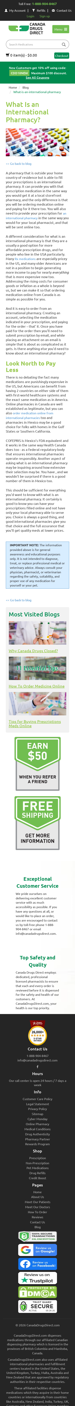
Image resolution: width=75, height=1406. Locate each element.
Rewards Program (37, 1144)
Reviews (37, 1217)
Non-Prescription (37, 1163)
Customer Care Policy (37, 1099)
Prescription (37, 1158)
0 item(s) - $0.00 (21, 55)
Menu (60, 29)
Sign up (45, 16)
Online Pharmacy (37, 1124)
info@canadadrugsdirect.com (37, 1060)
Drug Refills (37, 1173)
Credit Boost (37, 1178)
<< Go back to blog (18, 163)
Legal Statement (37, 1104)
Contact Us (62, 10)
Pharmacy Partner (37, 1139)
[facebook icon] (37, 1066)
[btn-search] (64, 45)
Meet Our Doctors (37, 1207)
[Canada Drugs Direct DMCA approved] (37, 1293)
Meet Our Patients (37, 1202)
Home (13, 87)
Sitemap (37, 1114)
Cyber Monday (37, 1119)
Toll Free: (37, 4)
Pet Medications (38, 1168)
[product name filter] (38, 44)
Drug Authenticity (37, 1134)
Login (30, 16)
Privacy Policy (37, 1109)
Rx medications (25, 259)
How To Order (37, 1212)
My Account (15, 10)
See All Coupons (37, 77)
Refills (38, 10)
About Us (37, 1197)
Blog (25, 87)
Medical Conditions (37, 1129)
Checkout (61, 56)
